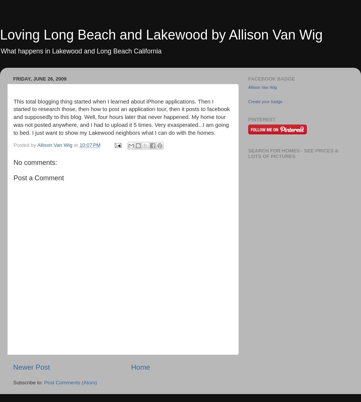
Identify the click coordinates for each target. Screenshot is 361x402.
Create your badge (265, 101)
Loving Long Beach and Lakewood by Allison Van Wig (161, 35)
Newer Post (31, 367)
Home (140, 367)
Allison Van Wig (262, 87)
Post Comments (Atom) (70, 382)
